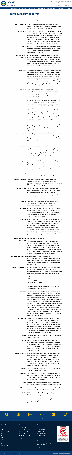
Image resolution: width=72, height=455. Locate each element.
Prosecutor (3, 441)
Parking (2, 437)
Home (68, 8)
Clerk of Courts (4, 435)
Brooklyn (58, 2)
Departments (32, 8)
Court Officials (22, 8)
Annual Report (22, 427)
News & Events (61, 8)
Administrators (67, 453)
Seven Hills (67, 5)
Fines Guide (21, 433)
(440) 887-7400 (43, 433)
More (21, 438)
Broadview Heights (60, 1)
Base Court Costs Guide (24, 429)
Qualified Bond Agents (24, 435)
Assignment (3, 427)
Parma (66, 2)
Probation (3, 439)
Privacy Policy (55, 453)
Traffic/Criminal (4, 445)
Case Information (41, 8)
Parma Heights (68, 4)
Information (14, 8)
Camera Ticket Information (7, 431)
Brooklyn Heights (59, 4)
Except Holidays (47, 443)
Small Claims (4, 443)
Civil (2, 433)
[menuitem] (14, 8)
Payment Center (51, 8)
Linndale (58, 5)
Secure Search (61, 453)
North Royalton (68, 1)
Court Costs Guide (23, 431)
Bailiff (2, 429)
